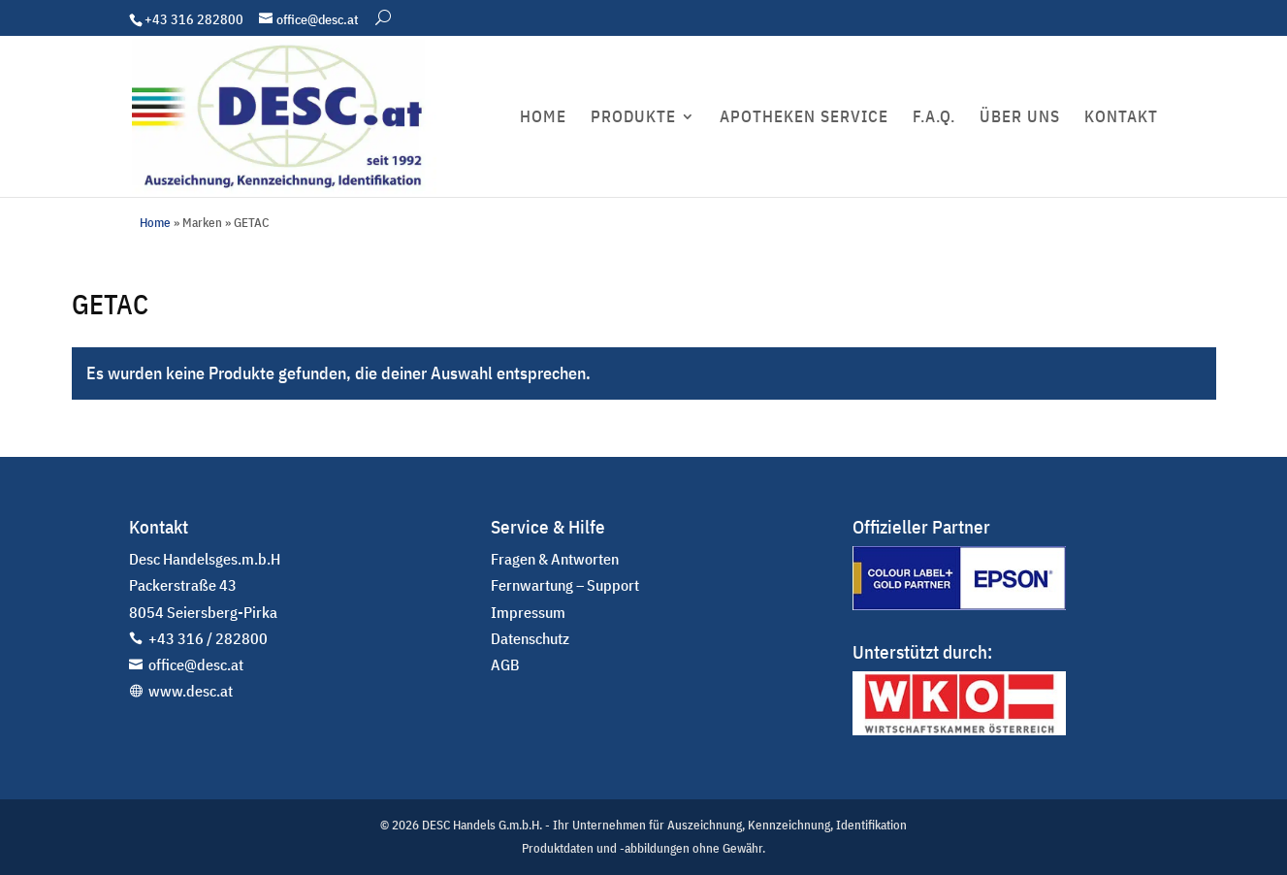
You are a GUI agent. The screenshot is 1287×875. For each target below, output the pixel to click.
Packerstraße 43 (183, 585)
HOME (543, 118)
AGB (505, 664)
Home (155, 222)
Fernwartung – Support (565, 585)
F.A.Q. (934, 118)
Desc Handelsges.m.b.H (204, 558)
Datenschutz (530, 638)
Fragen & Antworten (555, 558)
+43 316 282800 (194, 19)
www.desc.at (190, 690)
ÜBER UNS (1020, 118)
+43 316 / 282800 (208, 638)
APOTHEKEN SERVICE (804, 118)
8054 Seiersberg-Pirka (203, 612)
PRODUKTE (633, 118)
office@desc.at (195, 664)
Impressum (528, 612)
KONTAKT (1121, 118)
